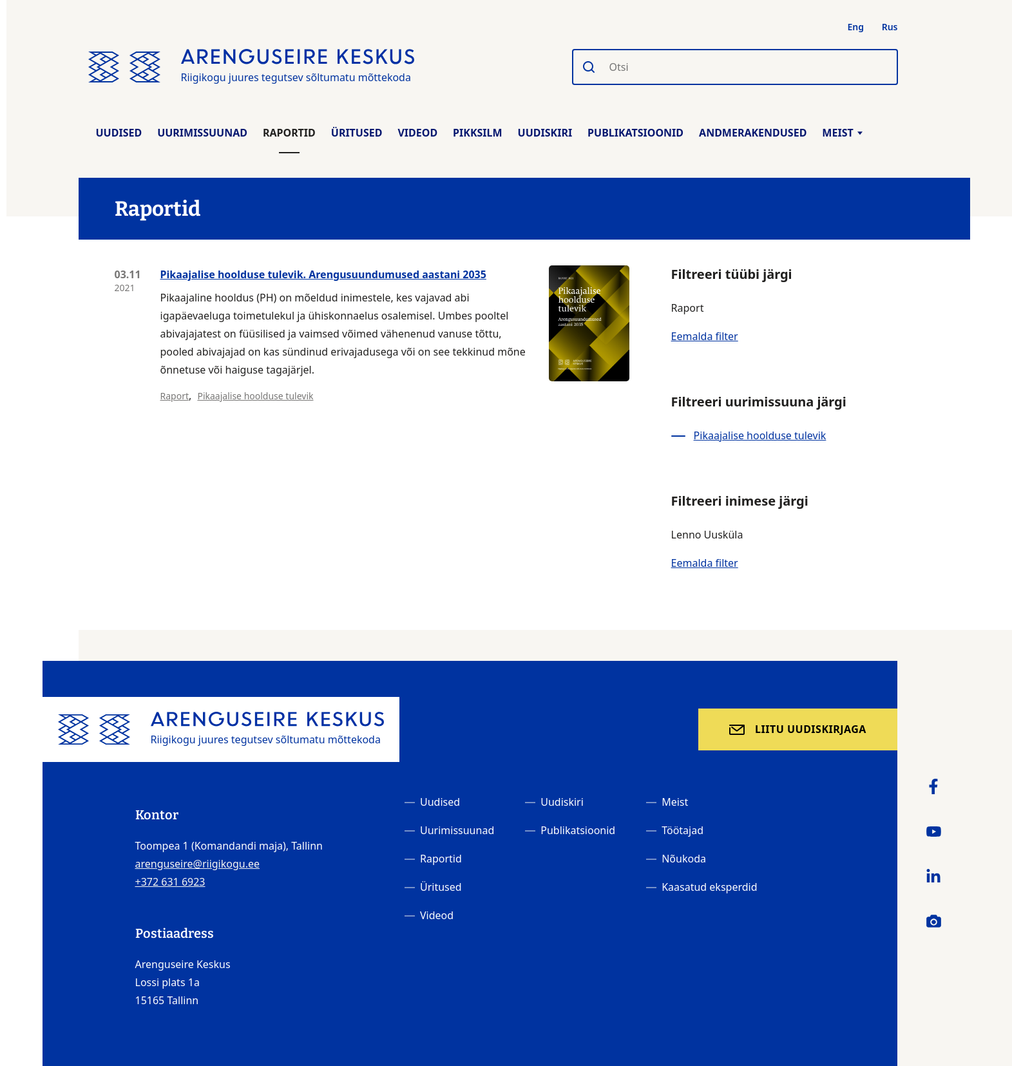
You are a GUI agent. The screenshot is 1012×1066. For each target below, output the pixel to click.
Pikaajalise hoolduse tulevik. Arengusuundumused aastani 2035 (323, 274)
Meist (842, 133)
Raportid (289, 133)
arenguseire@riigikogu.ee (197, 864)
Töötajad (682, 830)
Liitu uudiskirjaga (810, 729)
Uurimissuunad (202, 133)
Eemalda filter (704, 336)
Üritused (357, 133)
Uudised (119, 133)
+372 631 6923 (170, 882)
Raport (174, 396)
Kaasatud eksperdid (709, 887)
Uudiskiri (545, 133)
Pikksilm (477, 133)
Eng (856, 27)
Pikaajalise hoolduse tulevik (255, 396)
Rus (890, 27)
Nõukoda (684, 859)
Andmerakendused (753, 133)
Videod (417, 133)
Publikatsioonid (635, 133)
